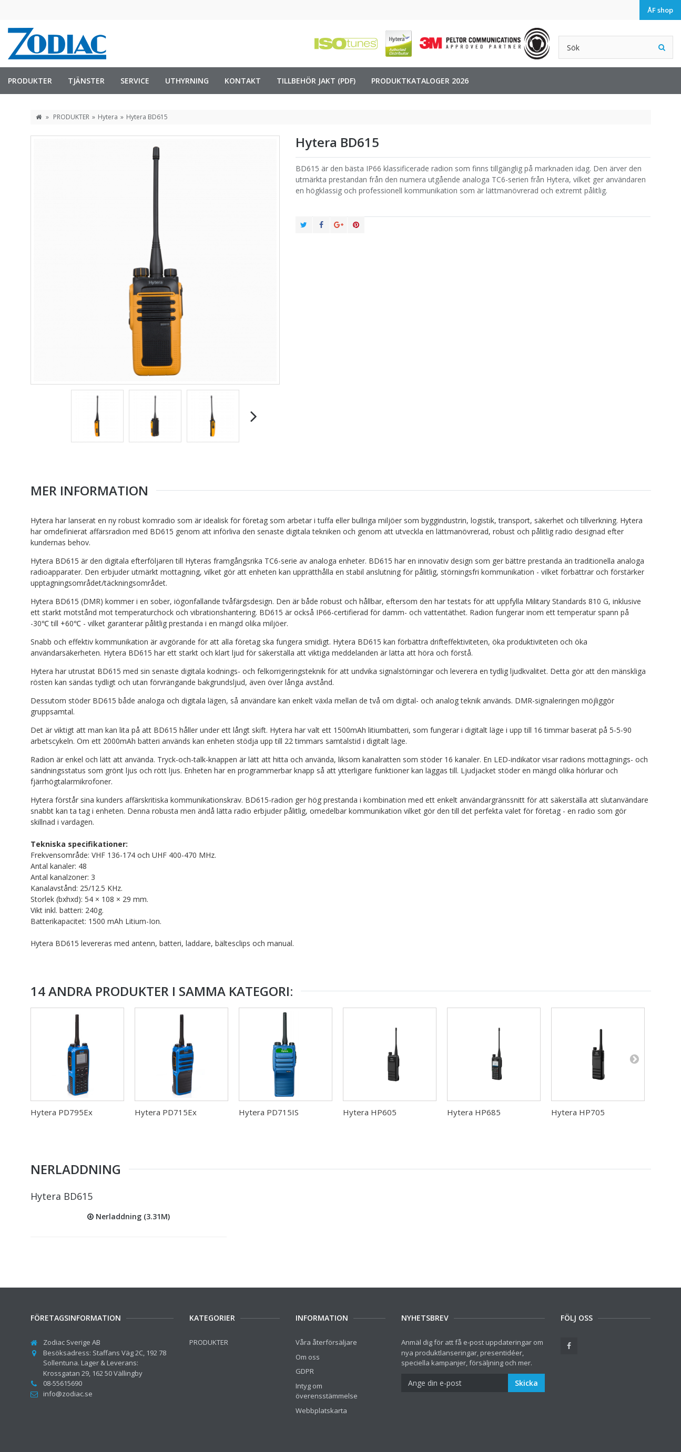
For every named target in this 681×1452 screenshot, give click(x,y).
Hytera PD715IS (269, 1112)
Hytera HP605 (370, 1112)
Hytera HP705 (578, 1112)
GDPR (305, 1371)
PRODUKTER (30, 81)
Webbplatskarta (321, 1410)
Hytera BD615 (62, 1196)
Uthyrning (187, 81)
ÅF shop (660, 10)
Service (134, 81)
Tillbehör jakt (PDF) (316, 81)
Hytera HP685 (474, 1112)
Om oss (308, 1357)
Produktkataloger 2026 (420, 81)
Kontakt (243, 81)
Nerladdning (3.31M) (128, 1216)
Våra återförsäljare (326, 1342)
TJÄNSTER (86, 81)
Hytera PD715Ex (166, 1112)
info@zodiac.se (68, 1393)
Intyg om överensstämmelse (327, 1391)
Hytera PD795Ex (62, 1112)
